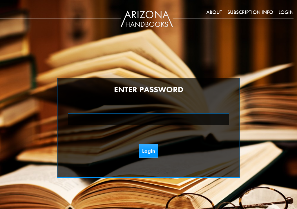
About (214, 12)
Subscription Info (250, 12)
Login (286, 12)
